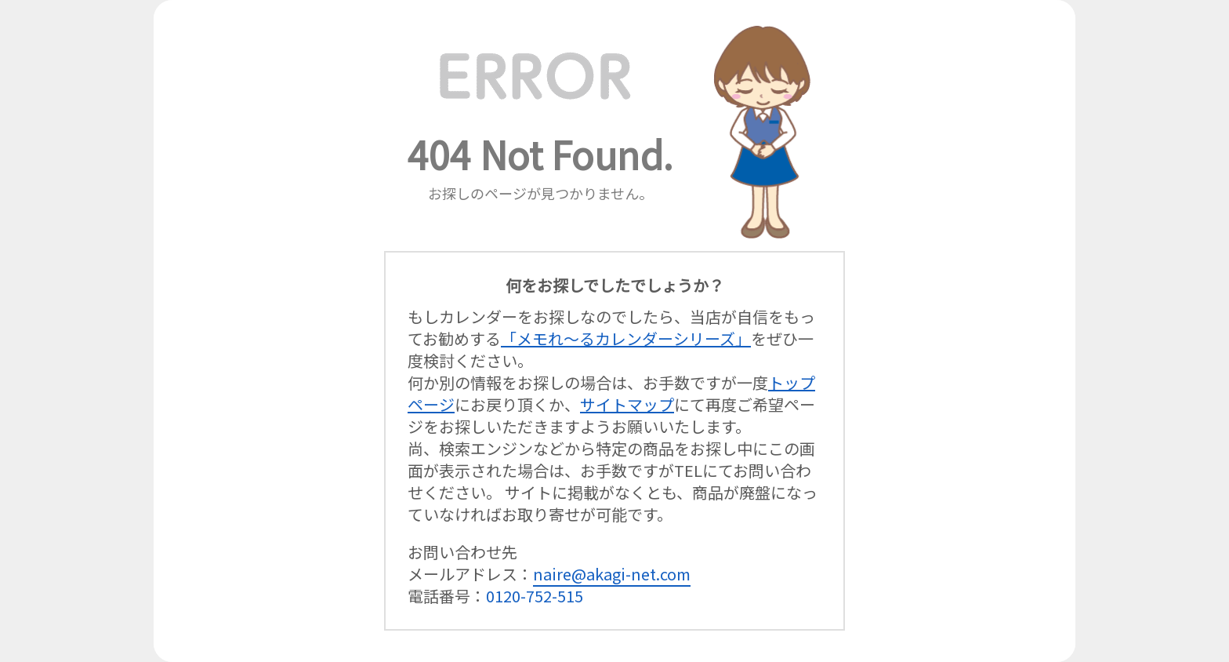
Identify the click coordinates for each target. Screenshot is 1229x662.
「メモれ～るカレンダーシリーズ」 (626, 338)
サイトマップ (627, 404)
